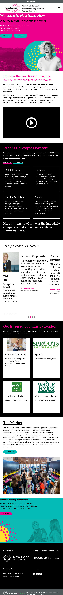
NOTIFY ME (6, 36)
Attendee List (18, 162)
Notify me (6, 514)
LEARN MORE (20, 36)
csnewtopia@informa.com (11, 576)
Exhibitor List (7, 162)
